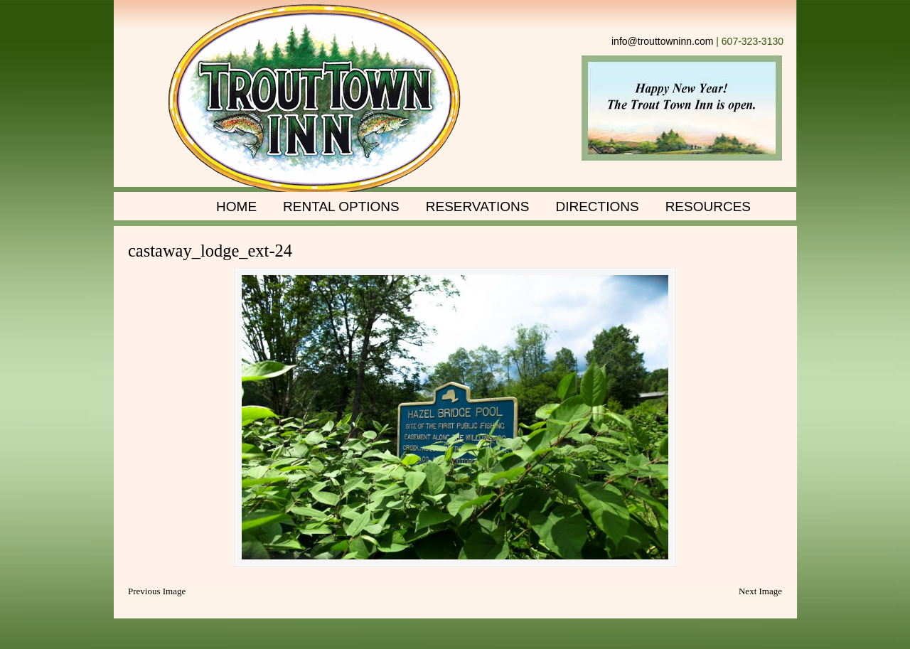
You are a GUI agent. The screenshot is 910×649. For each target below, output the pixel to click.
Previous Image (157, 591)
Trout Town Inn (314, 99)
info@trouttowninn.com (662, 41)
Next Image (760, 591)
